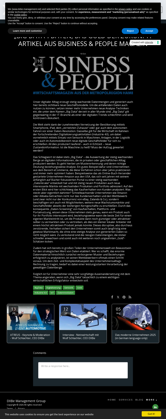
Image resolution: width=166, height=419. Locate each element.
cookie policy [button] (20, 14)
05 (118, 310)
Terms (10, 408)
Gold (79, 287)
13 (13, 310)
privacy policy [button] (125, 9)
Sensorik (68, 287)
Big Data (38, 287)
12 (66, 310)
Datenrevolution (65, 292)
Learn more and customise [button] (27, 31)
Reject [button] (130, 31)
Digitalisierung (53, 287)
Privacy (21, 408)
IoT (52, 292)
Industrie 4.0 (41, 292)
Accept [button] (149, 31)
